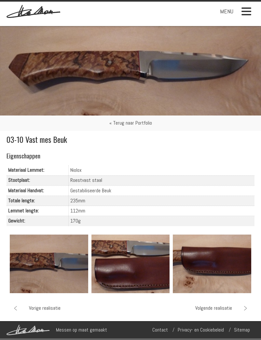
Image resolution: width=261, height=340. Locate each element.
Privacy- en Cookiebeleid (201, 329)
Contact (160, 329)
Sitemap (242, 329)
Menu (235, 11)
